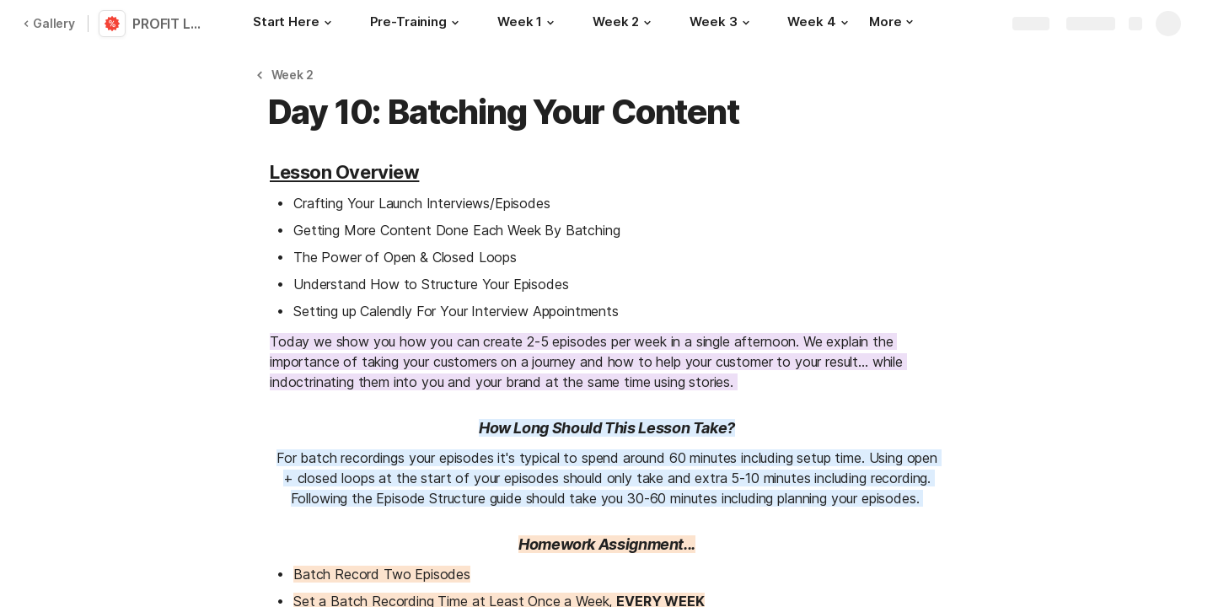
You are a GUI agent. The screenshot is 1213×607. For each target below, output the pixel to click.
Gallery (49, 23)
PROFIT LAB (170, 23)
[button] (327, 22)
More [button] (891, 21)
